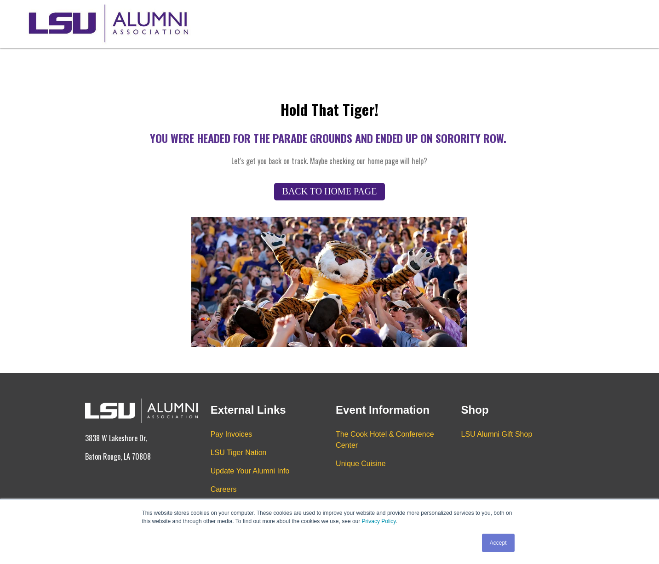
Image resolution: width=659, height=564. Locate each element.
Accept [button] (498, 543)
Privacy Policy (379, 521)
